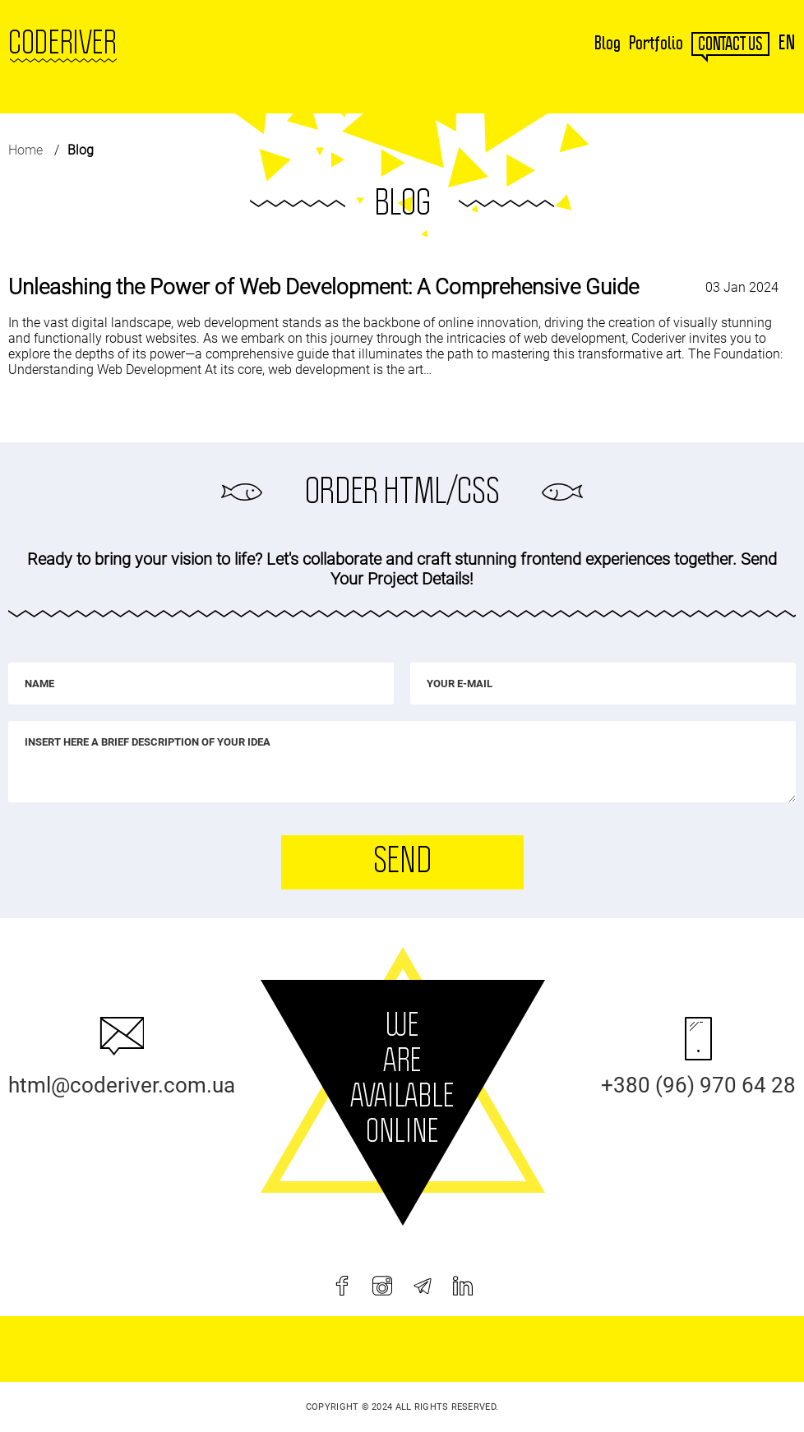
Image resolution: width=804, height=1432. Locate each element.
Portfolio (656, 43)
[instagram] (382, 1286)
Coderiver (62, 43)
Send (402, 861)
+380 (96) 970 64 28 (698, 1085)
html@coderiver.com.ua (121, 1085)
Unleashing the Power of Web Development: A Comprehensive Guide (323, 287)
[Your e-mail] (603, 684)
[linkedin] (463, 1286)
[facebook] (342, 1286)
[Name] (201, 684)
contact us (730, 44)
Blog (607, 43)
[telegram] (422, 1286)
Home (25, 150)
